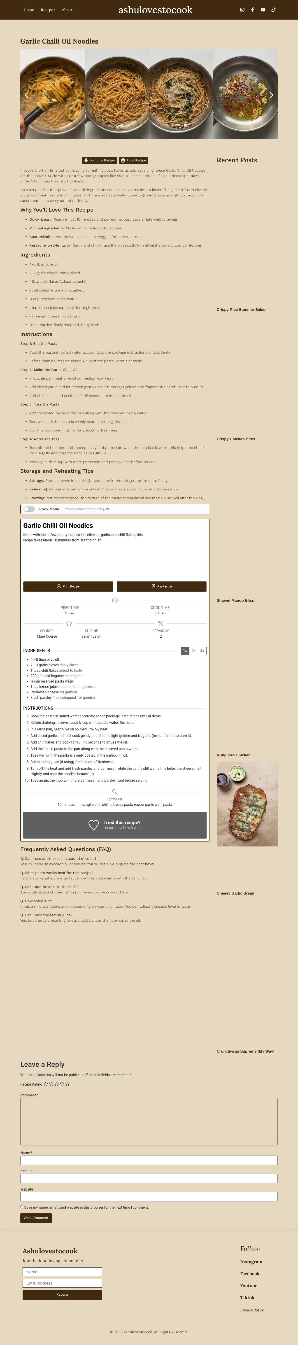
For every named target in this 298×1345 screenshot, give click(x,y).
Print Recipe (133, 160)
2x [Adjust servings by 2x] (194, 650)
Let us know (112, 828)
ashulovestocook (155, 10)
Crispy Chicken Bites (236, 439)
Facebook (250, 1273)
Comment (29, 1095)
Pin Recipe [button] (161, 586)
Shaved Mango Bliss (235, 600)
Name (26, 1153)
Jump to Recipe (99, 160)
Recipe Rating (31, 1084)
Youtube (248, 1285)
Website (26, 1189)
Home (29, 9)
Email (26, 1171)
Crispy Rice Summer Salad (241, 310)
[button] (26, 95)
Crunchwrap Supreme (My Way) (245, 1051)
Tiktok (247, 1297)
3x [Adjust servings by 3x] (202, 650)
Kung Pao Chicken (234, 755)
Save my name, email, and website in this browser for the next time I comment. (86, 1207)
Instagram (251, 1261)
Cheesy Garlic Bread (235, 893)
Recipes (48, 9)
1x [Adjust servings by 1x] (185, 650)
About (67, 9)
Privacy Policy (252, 1310)
